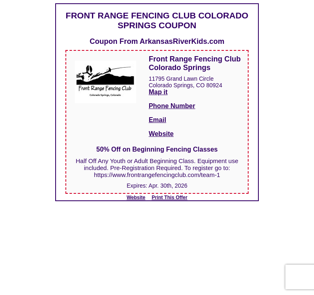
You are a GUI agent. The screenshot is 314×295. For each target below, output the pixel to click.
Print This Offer (169, 197)
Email (157, 119)
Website (161, 133)
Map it (158, 91)
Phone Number (172, 105)
